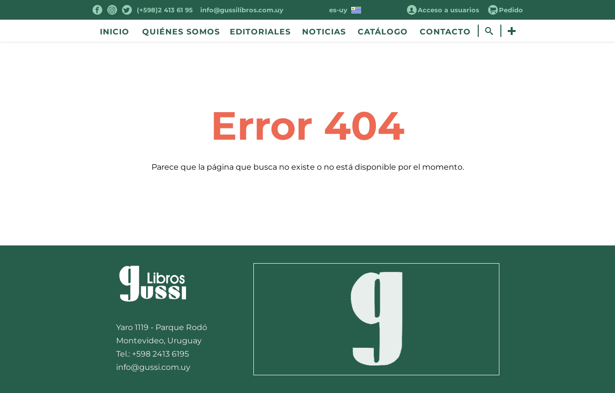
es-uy (345, 10)
